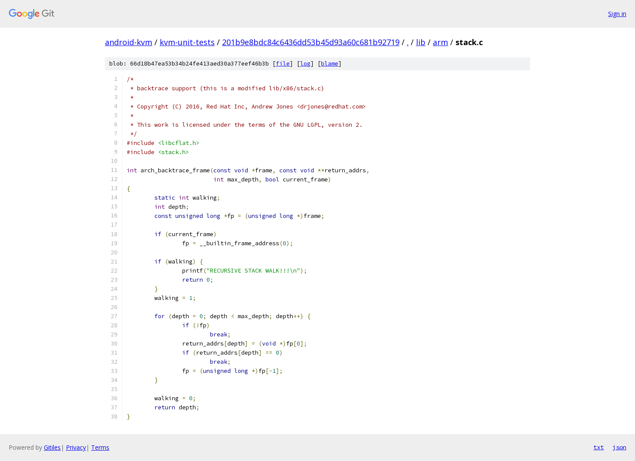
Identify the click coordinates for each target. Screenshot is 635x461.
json (619, 447)
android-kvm (128, 42)
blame (329, 63)
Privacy (76, 447)
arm (440, 42)
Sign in (617, 14)
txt (598, 447)
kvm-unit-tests (187, 42)
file (283, 63)
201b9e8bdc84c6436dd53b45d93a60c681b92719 (310, 42)
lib (421, 42)
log (305, 63)
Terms (100, 447)
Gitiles (52, 447)
